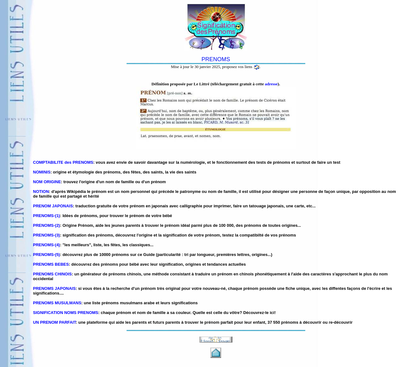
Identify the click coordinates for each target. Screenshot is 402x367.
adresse (271, 84)
